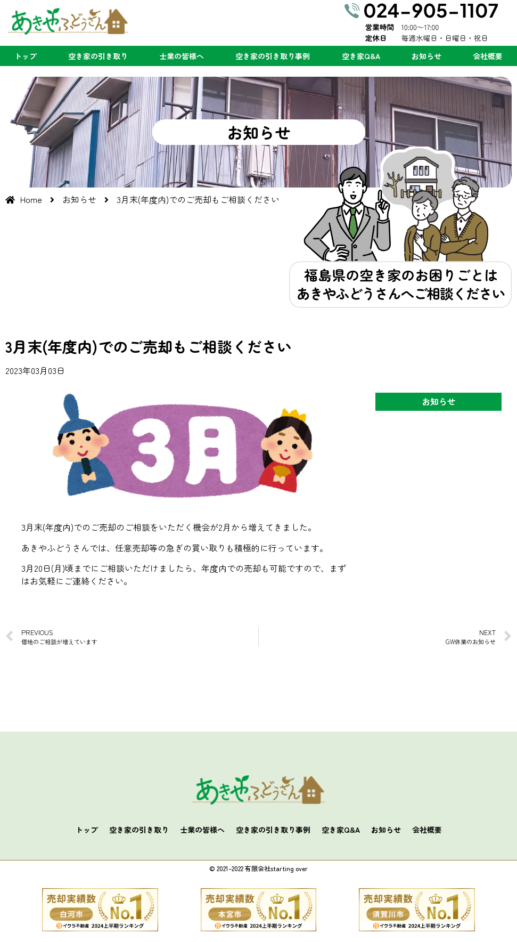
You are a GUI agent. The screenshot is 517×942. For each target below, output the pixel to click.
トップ (25, 56)
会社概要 (488, 56)
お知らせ (426, 56)
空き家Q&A (361, 56)
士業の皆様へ (181, 56)
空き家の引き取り (98, 56)
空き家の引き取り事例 (272, 56)
